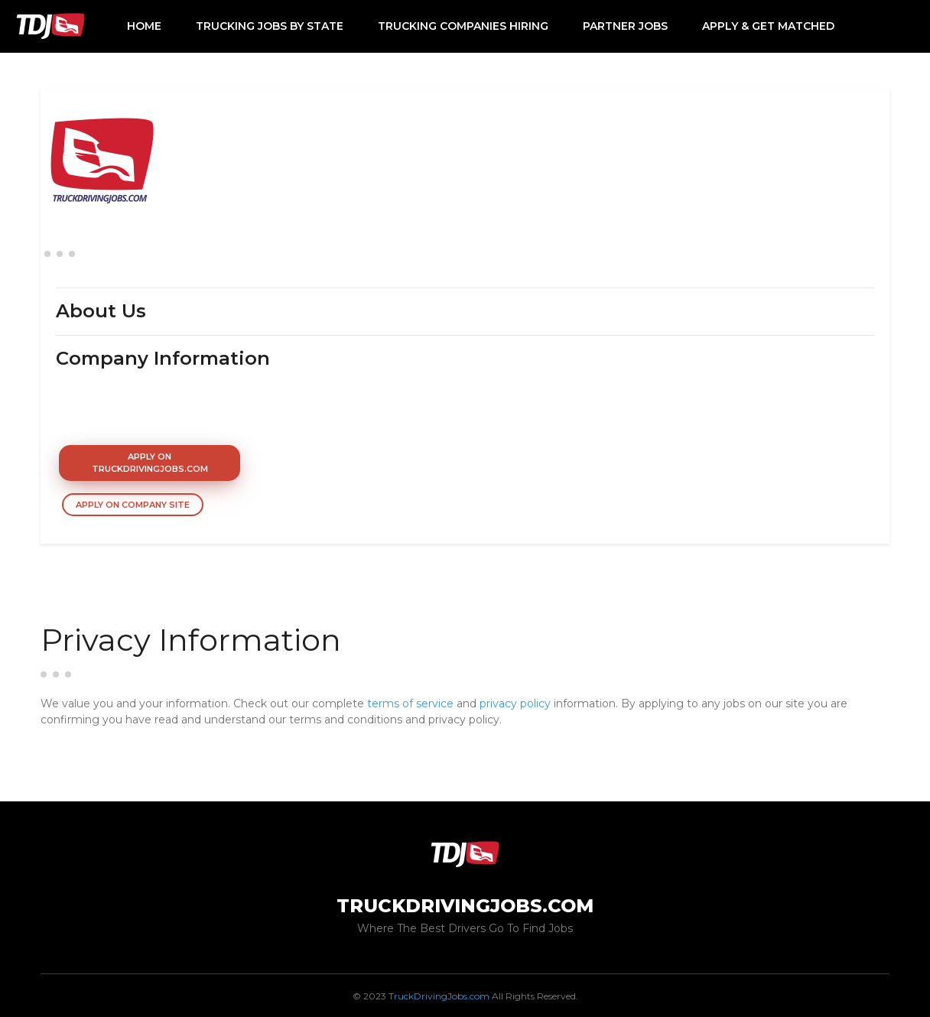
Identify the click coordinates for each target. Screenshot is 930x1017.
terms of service (410, 703)
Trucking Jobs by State (269, 26)
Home (144, 26)
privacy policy (515, 703)
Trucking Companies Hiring (463, 26)
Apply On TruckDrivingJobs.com (150, 463)
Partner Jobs (625, 26)
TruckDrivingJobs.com (439, 996)
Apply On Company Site (133, 504)
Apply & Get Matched (768, 26)
